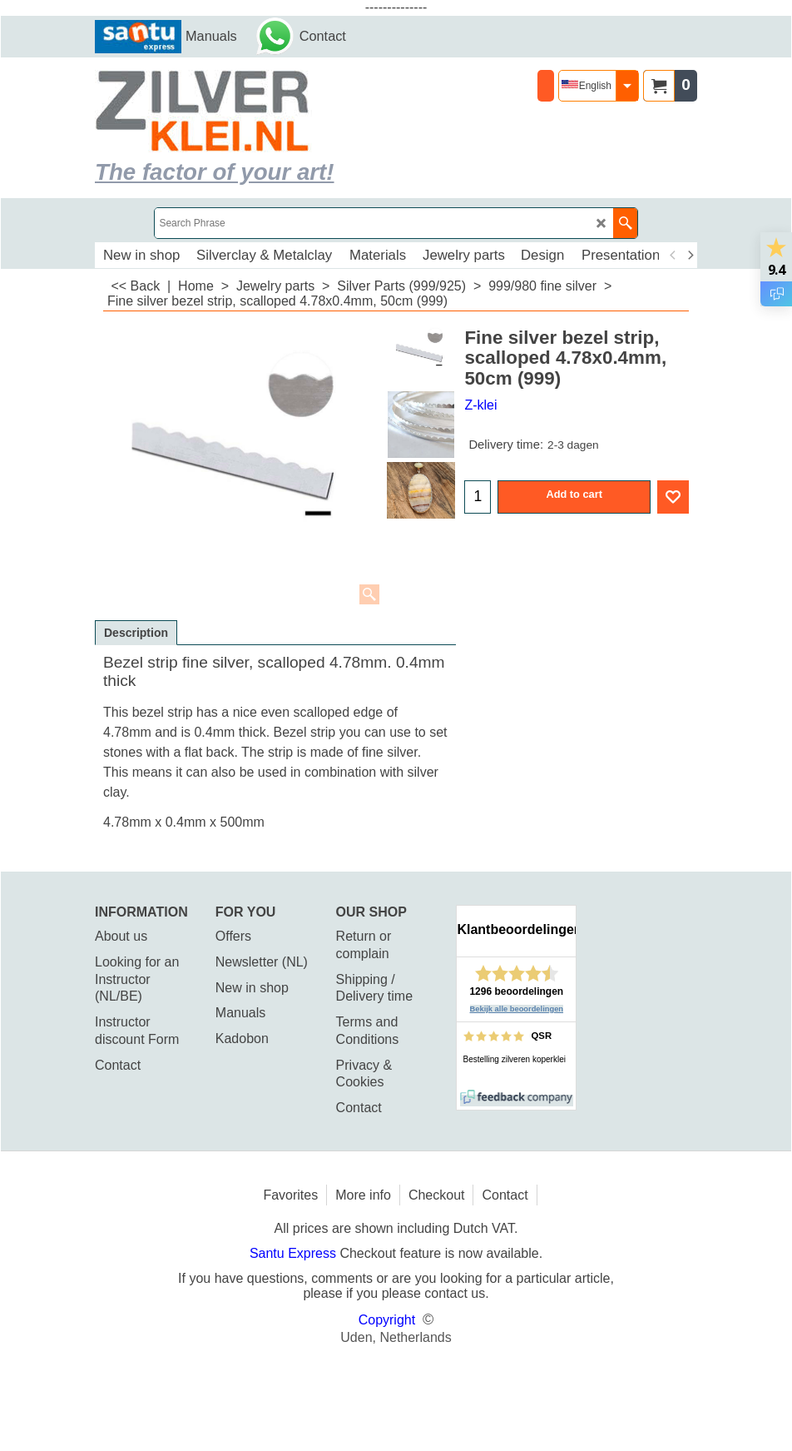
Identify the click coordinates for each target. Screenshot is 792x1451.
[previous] (673, 255)
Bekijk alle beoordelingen (517, 1009)
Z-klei (480, 405)
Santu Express (295, 1253)
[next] (689, 255)
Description (136, 632)
